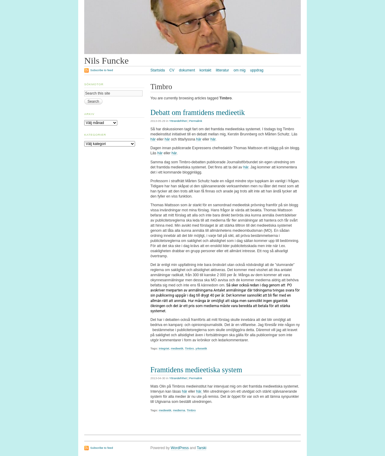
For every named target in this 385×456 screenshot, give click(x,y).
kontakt (205, 70)
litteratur (222, 70)
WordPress (180, 448)
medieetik (177, 348)
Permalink (195, 120)
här (153, 139)
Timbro (189, 348)
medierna (179, 410)
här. (199, 391)
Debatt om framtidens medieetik (197, 112)
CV (171, 70)
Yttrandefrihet (178, 120)
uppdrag (256, 70)
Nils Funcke (106, 61)
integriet (164, 348)
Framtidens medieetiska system (196, 370)
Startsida (157, 70)
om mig (239, 70)
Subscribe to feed (101, 70)
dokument (187, 70)
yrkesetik (201, 348)
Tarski (201, 448)
